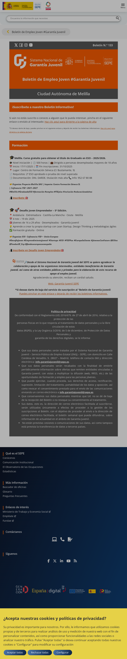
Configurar (63, 652)
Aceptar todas (15, 652)
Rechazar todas (39, 652)
